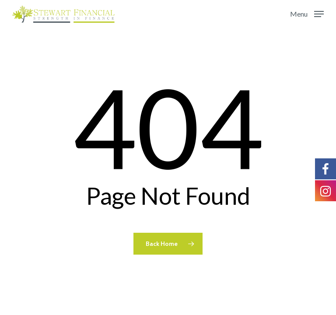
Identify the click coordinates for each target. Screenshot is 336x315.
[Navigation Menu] (307, 13)
